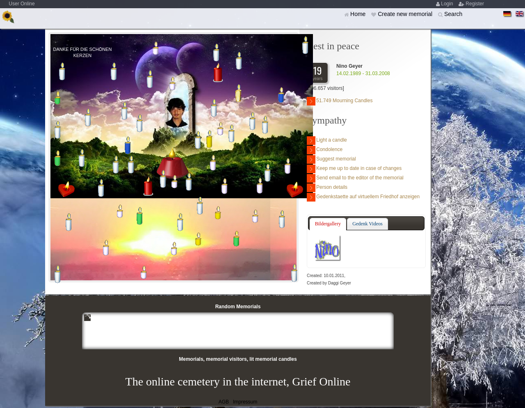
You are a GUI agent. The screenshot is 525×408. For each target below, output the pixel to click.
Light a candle (327, 140)
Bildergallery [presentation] (328, 224)
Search (453, 14)
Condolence (324, 150)
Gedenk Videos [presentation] (367, 224)
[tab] (328, 224)
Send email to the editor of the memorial (355, 178)
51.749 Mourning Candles (339, 101)
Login (447, 4)
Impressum (245, 402)
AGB (224, 402)
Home (358, 14)
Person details (327, 187)
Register (475, 4)
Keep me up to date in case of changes (354, 169)
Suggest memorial (331, 159)
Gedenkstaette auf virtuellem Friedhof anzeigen (363, 197)
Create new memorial (406, 14)
